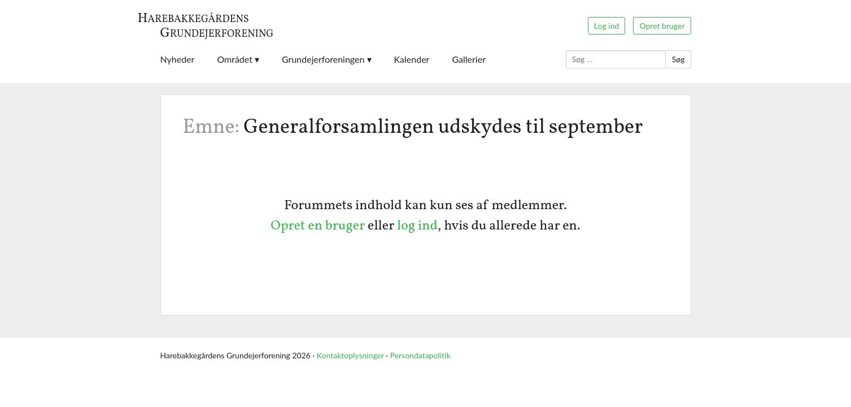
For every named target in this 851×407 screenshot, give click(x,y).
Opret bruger (661, 26)
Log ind (606, 26)
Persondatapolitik (420, 355)
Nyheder (177, 59)
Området (234, 59)
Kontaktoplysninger (350, 355)
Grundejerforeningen (323, 59)
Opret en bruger (317, 226)
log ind (417, 226)
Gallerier (469, 59)
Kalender (412, 59)
